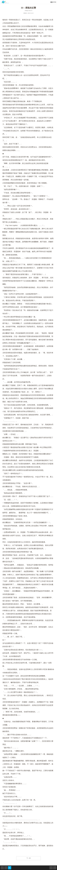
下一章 (28, 858)
